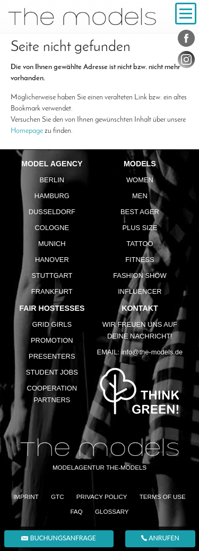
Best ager (139, 212)
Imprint (26, 496)
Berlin (51, 180)
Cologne (52, 228)
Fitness (139, 260)
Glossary (112, 511)
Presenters (52, 356)
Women (139, 180)
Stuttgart (51, 275)
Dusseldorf (52, 212)
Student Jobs (52, 372)
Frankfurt (52, 291)
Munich (52, 244)
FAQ (76, 511)
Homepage (27, 131)
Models (140, 163)
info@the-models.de (152, 352)
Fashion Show (139, 275)
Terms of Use (163, 496)
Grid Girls (52, 324)
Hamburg (52, 196)
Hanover (52, 260)
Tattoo (139, 244)
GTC (57, 496)
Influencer (139, 291)
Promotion (52, 340)
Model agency (51, 163)
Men (140, 196)
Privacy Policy (101, 496)
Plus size (139, 228)
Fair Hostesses (51, 308)
